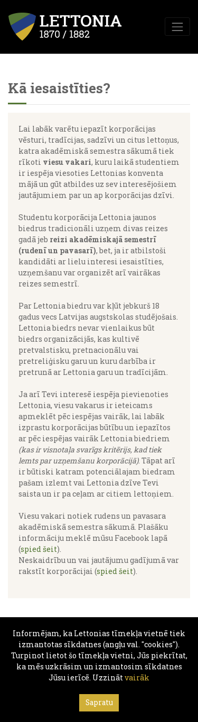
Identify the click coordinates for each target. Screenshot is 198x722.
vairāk (137, 677)
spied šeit (39, 549)
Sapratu (99, 702)
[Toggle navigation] (177, 26)
